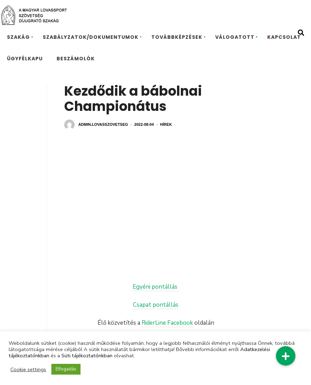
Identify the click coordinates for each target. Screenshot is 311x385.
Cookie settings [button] (28, 369)
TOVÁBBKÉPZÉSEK (176, 37)
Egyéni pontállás (156, 287)
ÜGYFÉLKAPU (25, 58)
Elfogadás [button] (66, 369)
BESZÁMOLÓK (76, 58)
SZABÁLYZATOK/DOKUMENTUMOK (90, 37)
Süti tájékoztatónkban (86, 355)
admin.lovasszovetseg (103, 124)
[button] (285, 356)
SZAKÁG (18, 37)
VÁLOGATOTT (234, 37)
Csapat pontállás (155, 305)
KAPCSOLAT (284, 37)
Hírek (166, 124)
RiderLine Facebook (167, 323)
